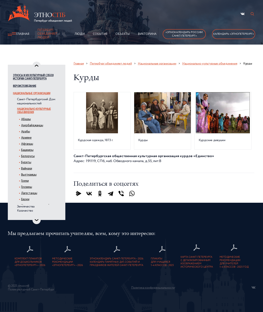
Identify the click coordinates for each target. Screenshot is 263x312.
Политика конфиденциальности (153, 287)
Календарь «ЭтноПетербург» (233, 34)
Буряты (26, 162)
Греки (25, 181)
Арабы (25, 131)
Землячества (26, 206)
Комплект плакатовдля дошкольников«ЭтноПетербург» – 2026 (30, 262)
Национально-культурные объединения (34, 111)
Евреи (25, 199)
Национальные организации (31, 93)
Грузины (26, 187)
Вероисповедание (24, 86)
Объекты (122, 34)
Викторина (147, 34)
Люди (80, 34)
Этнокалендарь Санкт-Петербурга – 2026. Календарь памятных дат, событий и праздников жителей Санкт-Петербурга (117, 262)
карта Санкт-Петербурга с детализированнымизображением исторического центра (197, 262)
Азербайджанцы (32, 125)
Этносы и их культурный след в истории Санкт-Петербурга (33, 77)
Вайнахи (26, 168)
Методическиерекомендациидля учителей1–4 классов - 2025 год (234, 262)
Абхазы (26, 119)
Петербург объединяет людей (47, 34)
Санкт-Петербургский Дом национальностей (36, 101)
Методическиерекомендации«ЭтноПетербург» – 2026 (67, 262)
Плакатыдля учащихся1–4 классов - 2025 (162, 262)
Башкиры (27, 150)
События (100, 34)
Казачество (25, 210)
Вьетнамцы (29, 174)
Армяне (26, 137)
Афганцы (27, 144)
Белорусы (28, 156)
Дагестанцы (29, 193)
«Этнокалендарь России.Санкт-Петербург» (184, 34)
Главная (22, 34)
